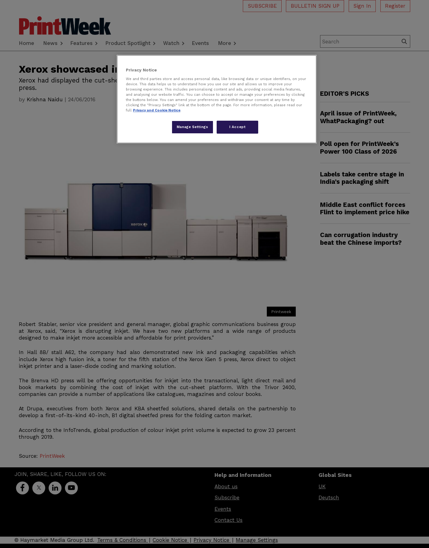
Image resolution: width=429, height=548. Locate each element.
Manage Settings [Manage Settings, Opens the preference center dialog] (192, 127)
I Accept (237, 127)
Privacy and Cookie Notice (156, 110)
